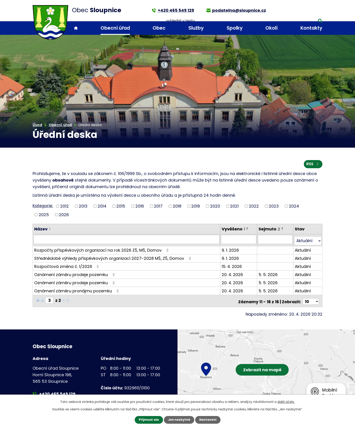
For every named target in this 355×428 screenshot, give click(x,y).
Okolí (271, 28)
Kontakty (311, 28)
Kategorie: (43, 207)
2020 (215, 207)
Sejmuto (270, 230)
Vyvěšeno (233, 230)
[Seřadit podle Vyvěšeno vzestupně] (247, 229)
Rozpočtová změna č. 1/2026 (67, 266)
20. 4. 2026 (232, 274)
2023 (274, 207)
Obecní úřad (115, 28)
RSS (312, 165)
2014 (102, 207)
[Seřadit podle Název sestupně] (50, 231)
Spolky (235, 28)
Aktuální (303, 250)
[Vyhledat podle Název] (127, 240)
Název (41, 230)
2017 (158, 207)
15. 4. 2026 (232, 266)
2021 (234, 207)
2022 (254, 207)
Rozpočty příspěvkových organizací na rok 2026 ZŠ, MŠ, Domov (102, 250)
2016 (139, 207)
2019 (195, 207)
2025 (44, 216)
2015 (120, 207)
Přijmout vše (147, 419)
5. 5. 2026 (268, 274)
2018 (177, 207)
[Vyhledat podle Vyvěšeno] (239, 240)
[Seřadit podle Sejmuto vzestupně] (283, 229)
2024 (294, 207)
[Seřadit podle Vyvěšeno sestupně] (247, 231)
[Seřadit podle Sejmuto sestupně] (283, 231)
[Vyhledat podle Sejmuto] (275, 240)
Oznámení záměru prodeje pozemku (75, 274)
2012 (64, 207)
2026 (64, 216)
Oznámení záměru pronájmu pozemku (77, 290)
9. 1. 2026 (230, 250)
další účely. (286, 401)
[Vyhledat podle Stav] (307, 240)
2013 (83, 207)
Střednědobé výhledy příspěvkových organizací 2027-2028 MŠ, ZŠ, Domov (113, 258)
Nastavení (209, 419)
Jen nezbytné (179, 419)
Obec (159, 28)
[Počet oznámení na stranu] (311, 300)
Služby (196, 28)
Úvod (76, 28)
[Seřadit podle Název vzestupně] (50, 229)
